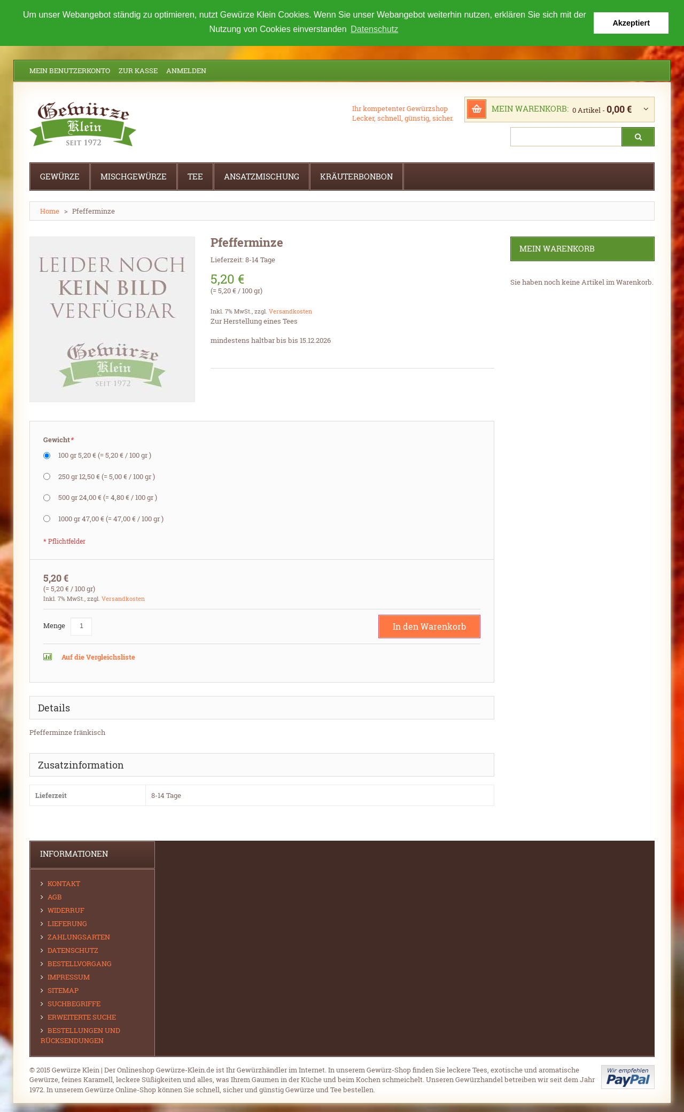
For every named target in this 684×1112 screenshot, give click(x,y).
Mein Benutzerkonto (69, 70)
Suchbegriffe (74, 1003)
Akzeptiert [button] (631, 23)
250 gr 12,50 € (106, 476)
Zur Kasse (138, 70)
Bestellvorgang (80, 963)
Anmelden (186, 70)
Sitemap (63, 989)
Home (49, 210)
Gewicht (58, 439)
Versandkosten (290, 311)
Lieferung (67, 923)
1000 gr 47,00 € (111, 518)
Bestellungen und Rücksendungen (80, 1035)
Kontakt (64, 883)
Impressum (69, 976)
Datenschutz (73, 949)
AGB (55, 896)
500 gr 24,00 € (107, 497)
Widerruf (66, 909)
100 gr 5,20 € (104, 454)
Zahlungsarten (79, 936)
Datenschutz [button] (374, 29)
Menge (54, 625)
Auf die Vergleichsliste (97, 656)
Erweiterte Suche (82, 1016)
